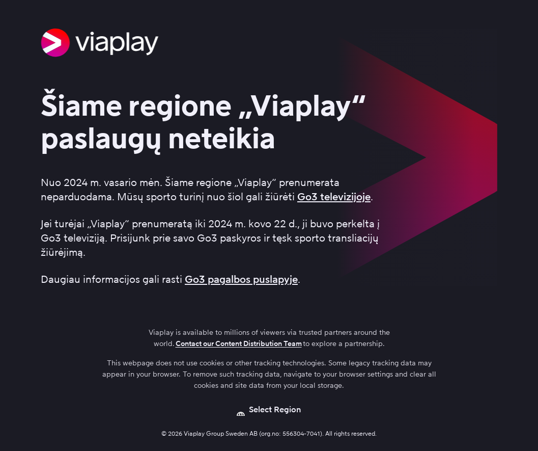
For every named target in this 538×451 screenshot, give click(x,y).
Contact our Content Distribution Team (239, 343)
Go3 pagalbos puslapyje (241, 279)
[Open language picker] (269, 410)
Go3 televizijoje (334, 197)
